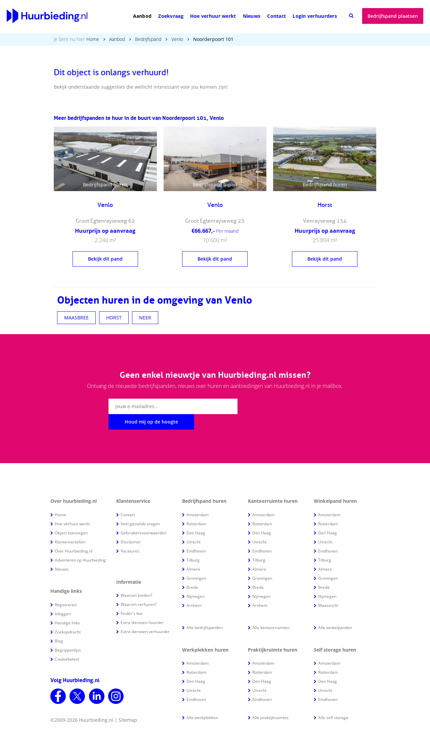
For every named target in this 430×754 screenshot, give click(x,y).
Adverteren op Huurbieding (80, 544)
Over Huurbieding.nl (73, 535)
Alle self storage (333, 702)
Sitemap (128, 704)
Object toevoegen (71, 517)
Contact (276, 16)
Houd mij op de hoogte (279, 406)
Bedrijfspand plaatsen (393, 16)
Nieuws (252, 16)
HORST (114, 317)
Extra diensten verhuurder (145, 616)
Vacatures (130, 535)
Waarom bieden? (136, 580)
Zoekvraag (170, 16)
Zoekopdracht (68, 616)
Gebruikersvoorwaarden (143, 517)
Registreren (66, 589)
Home (92, 39)
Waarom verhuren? (139, 589)
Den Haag (195, 517)
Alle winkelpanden (335, 612)
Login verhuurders (315, 16)
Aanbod (142, 16)
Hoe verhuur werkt (213, 16)
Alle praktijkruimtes (270, 702)
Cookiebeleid (67, 644)
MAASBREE (76, 317)
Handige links (67, 607)
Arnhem (194, 590)
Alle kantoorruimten (271, 612)
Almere (193, 554)
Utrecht (193, 526)
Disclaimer (131, 526)
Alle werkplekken (202, 702)
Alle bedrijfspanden (204, 612)
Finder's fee (131, 598)
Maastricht (328, 590)
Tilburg (193, 544)
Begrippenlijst (68, 634)
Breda (192, 572)
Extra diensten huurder (142, 607)
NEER (145, 317)
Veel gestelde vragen (140, 508)
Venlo (177, 39)
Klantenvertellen (70, 526)
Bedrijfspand (148, 39)
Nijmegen (195, 581)
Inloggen (63, 598)
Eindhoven (196, 535)
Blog (59, 625)
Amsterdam (197, 499)
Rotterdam (196, 508)
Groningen (196, 563)
